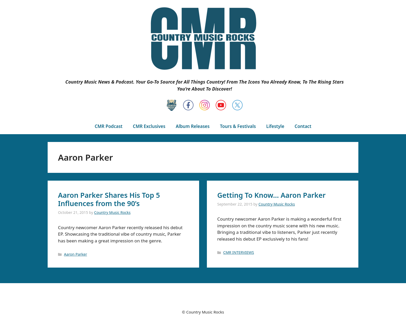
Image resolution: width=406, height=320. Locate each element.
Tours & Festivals (238, 126)
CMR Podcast (108, 126)
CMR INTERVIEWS (238, 252)
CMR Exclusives (149, 126)
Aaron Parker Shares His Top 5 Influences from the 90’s (109, 199)
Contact (303, 126)
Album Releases (193, 126)
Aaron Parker (75, 254)
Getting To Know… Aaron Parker (271, 195)
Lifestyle (275, 126)
